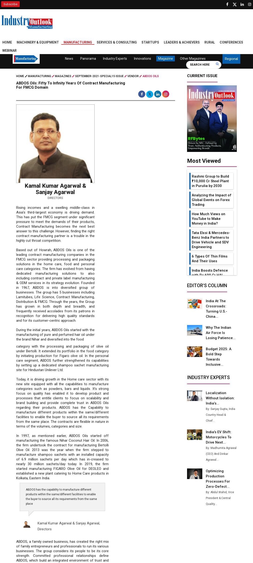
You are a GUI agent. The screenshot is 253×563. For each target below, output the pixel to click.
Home (7, 42)
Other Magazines (192, 58)
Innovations (142, 58)
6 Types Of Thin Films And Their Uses (209, 258)
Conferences (231, 42)
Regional (231, 59)
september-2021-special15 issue (99, 76)
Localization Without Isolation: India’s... (220, 398)
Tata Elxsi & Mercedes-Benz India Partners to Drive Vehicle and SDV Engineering (211, 240)
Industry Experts (115, 58)
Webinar (9, 50)
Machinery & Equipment (38, 42)
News (69, 58)
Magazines (63, 76)
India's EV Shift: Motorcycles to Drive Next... (218, 437)
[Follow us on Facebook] (227, 4)
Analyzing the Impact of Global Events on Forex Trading (211, 200)
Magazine (165, 58)
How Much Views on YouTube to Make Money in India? (208, 219)
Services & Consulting (117, 42)
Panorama (88, 58)
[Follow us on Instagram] (250, 4)
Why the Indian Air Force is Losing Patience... (221, 332)
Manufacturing (78, 42)
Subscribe (10, 4)
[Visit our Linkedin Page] (242, 4)
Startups (150, 42)
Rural (209, 42)
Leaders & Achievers (182, 42)
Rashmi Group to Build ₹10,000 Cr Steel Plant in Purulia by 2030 (210, 181)
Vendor (133, 76)
